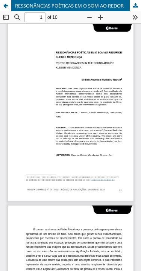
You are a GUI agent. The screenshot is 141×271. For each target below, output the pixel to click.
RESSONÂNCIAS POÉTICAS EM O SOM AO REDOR (69, 5)
